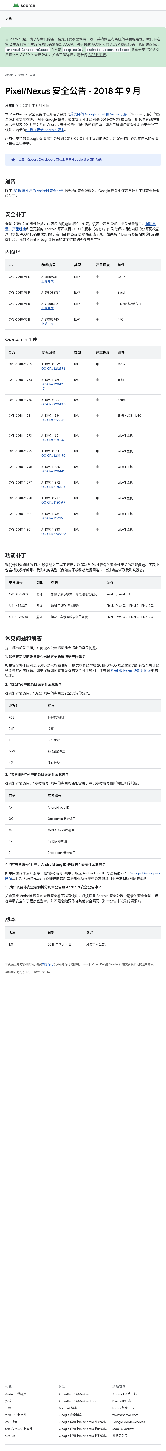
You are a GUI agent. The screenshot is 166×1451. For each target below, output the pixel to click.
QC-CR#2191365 (52, 518)
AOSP (9, 75)
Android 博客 (68, 1408)
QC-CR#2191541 (52, 420)
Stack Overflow (123, 1429)
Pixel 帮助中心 (121, 1401)
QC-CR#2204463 (53, 471)
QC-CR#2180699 (53, 503)
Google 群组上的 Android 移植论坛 (83, 1436)
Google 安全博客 (70, 1415)
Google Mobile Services (128, 1422)
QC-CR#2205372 (53, 534)
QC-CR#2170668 (53, 440)
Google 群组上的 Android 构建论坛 (83, 1429)
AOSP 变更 (97, 55)
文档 (8, 19)
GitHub (10, 1436)
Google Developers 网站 (44, 160)
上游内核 (47, 281)
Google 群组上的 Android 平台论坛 (83, 1422)
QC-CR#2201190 (53, 456)
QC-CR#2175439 (53, 487)
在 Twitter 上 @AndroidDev (77, 1401)
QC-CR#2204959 (53, 404)
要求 (8, 1401)
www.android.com (125, 1415)
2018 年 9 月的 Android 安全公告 (38, 191)
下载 (8, 1408)
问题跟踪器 (120, 1436)
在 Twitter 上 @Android (74, 1394)
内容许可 (47, 964)
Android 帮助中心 (124, 1394)
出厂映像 (11, 1422)
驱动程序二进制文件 (19, 1429)
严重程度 (19, 229)
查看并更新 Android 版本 (45, 130)
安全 (32, 75)
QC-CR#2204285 (53, 384)
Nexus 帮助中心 (123, 1408)
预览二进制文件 (16, 1415)
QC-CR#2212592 (53, 369)
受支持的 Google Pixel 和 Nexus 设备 (98, 114)
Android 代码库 (15, 1394)
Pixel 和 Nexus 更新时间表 (131, 671)
